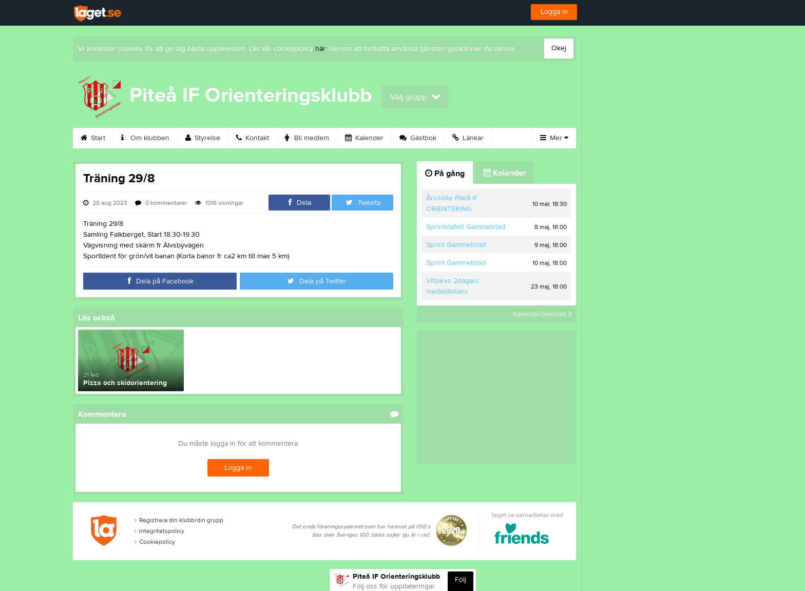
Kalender (364, 138)
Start (93, 138)
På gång (445, 173)
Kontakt (252, 138)
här (320, 48)
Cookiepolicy (155, 542)
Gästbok (417, 138)
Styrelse (202, 138)
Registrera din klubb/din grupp (179, 520)
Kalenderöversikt (542, 314)
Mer (554, 138)
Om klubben (145, 138)
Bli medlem (307, 138)
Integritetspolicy (159, 531)
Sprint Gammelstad (456, 245)
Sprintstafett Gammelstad (465, 227)
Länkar (468, 138)
